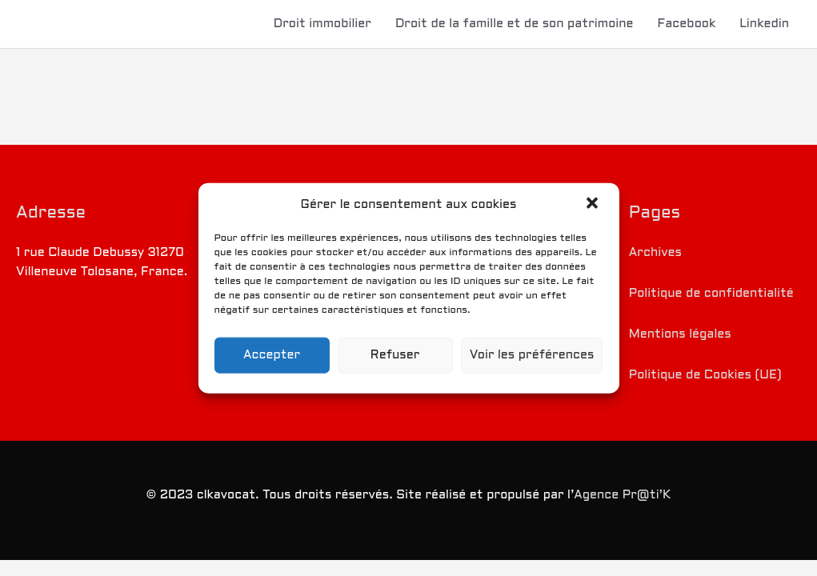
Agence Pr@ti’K (622, 495)
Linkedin (764, 24)
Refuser (395, 355)
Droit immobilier (322, 24)
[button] (593, 204)
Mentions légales (680, 334)
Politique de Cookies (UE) (705, 375)
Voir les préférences (532, 355)
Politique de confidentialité (711, 293)
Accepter (271, 355)
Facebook (687, 24)
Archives (655, 252)
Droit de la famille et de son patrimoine (514, 24)
